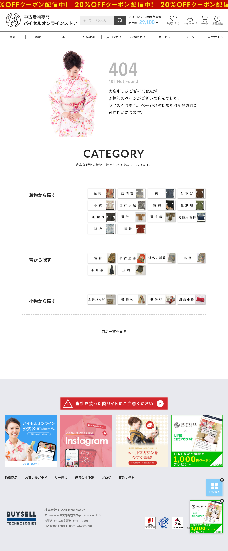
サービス (165, 37)
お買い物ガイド (114, 37)
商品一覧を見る (114, 331)
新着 (13, 37)
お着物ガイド (139, 37)
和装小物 (89, 37)
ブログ (190, 37)
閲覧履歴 (217, 20)
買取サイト (215, 37)
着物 (38, 37)
